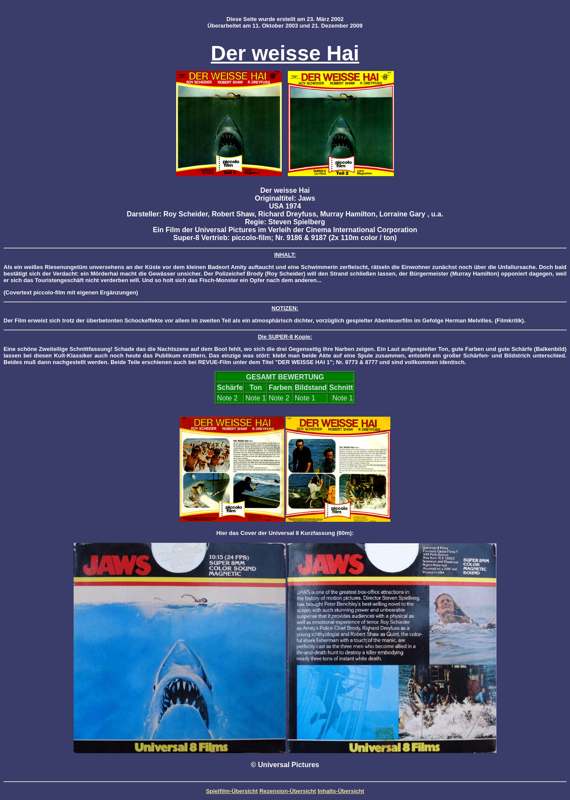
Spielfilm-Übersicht (232, 791)
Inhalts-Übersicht (341, 791)
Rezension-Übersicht (287, 791)
